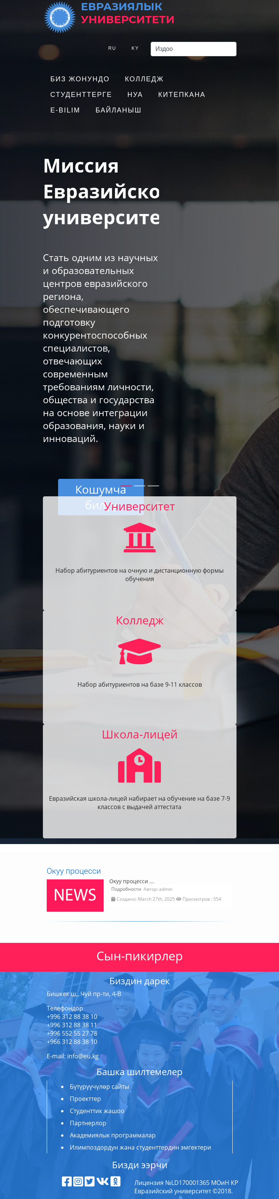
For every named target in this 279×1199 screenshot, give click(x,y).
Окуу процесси (74, 870)
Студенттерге (81, 94)
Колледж (144, 79)
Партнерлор (88, 1123)
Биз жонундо (80, 79)
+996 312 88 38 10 (72, 1016)
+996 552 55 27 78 (72, 1033)
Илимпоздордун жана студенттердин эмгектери (140, 1147)
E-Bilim (65, 110)
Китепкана (182, 94)
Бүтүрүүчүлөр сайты (99, 1086)
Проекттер (85, 1098)
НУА (135, 94)
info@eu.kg (83, 1056)
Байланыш (119, 110)
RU (112, 48)
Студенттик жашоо (97, 1111)
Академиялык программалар (113, 1135)
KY (135, 48)
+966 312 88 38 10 (72, 1041)
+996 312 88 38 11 (72, 1025)
